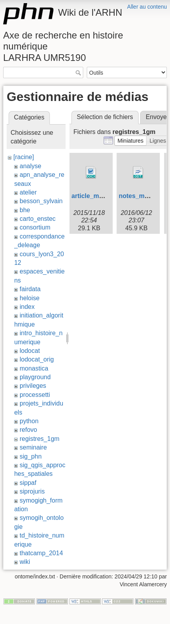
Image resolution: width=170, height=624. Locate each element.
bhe (25, 210)
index (27, 306)
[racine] (23, 157)
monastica (34, 368)
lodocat (30, 350)
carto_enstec (38, 218)
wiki (25, 561)
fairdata (30, 289)
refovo (28, 429)
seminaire (33, 447)
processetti (35, 394)
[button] (130, 141)
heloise (30, 298)
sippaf (28, 482)
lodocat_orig (37, 359)
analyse (30, 166)
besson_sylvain (41, 201)
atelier (28, 192)
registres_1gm (39, 438)
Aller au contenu (147, 7)
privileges (33, 385)
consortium (35, 227)
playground (35, 377)
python (29, 421)
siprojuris (32, 491)
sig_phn (31, 456)
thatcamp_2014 (41, 553)
